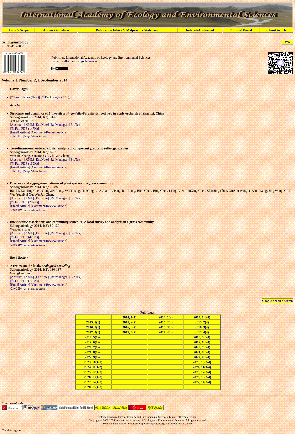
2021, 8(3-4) (201, 352)
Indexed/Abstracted (200, 30)
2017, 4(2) (129, 332)
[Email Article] (20, 132)
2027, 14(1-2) (93, 382)
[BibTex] (75, 124)
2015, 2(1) (93, 322)
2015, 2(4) (202, 322)
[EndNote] (42, 124)
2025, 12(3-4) (202, 372)
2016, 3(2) (129, 327)
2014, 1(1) (129, 317)
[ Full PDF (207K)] (24, 202)
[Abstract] (17, 124)
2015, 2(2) (129, 322)
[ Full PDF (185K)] (24, 163)
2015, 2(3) (166, 322)
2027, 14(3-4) (202, 382)
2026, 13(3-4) (202, 377)
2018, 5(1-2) (93, 337)
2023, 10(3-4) (202, 362)
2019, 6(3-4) (201, 342)
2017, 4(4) (202, 332)
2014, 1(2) (166, 317)
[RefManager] (59, 124)
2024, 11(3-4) (202, 367)
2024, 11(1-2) (93, 367)
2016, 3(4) (202, 327)
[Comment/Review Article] (48, 132)
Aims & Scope (18, 30)
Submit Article (276, 30)
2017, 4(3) (166, 332)
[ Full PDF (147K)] (24, 128)
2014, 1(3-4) (201, 317)
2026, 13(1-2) (93, 377)
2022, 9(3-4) (201, 357)
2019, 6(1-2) (93, 342)
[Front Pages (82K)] (25, 97)
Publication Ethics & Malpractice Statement (127, 30)
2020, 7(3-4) (201, 347)
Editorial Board (240, 30)
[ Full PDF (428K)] (24, 237)
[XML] (29, 124)
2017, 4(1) (93, 332)
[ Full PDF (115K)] (24, 281)
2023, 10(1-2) (93, 362)
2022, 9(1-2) (93, 357)
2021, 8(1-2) (93, 352)
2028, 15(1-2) (93, 387)
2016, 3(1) (93, 327)
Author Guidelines (56, 30)
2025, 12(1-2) (93, 372)
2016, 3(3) (166, 327)
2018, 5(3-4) (201, 337)
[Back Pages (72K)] (55, 97)
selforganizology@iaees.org (80, 61)
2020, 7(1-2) (93, 347)
